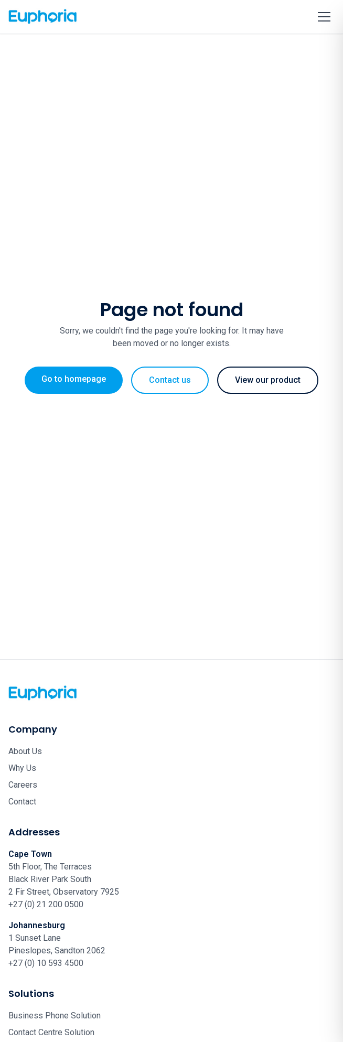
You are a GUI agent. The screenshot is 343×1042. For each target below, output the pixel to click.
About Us (25, 751)
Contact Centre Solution (51, 1032)
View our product (268, 380)
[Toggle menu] (324, 17)
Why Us (22, 768)
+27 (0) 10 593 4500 (45, 963)
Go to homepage (73, 379)
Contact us (170, 380)
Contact (22, 802)
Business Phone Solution (54, 1015)
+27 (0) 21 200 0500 (45, 904)
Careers (22, 785)
